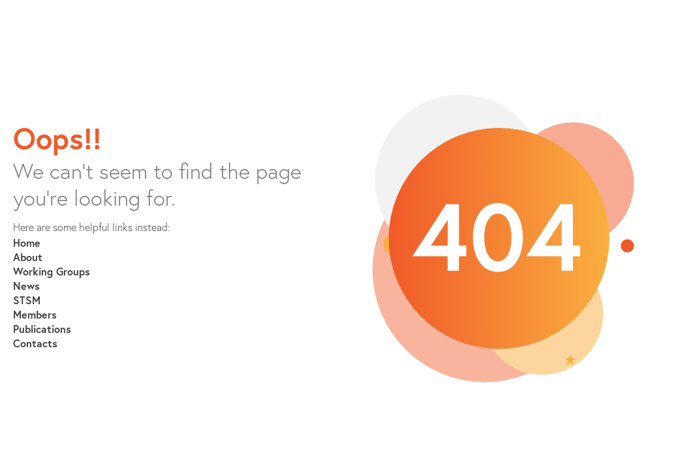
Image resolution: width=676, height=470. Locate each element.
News (26, 285)
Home (26, 242)
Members (35, 314)
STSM (26, 300)
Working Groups (51, 271)
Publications (42, 329)
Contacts (35, 343)
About (27, 257)
